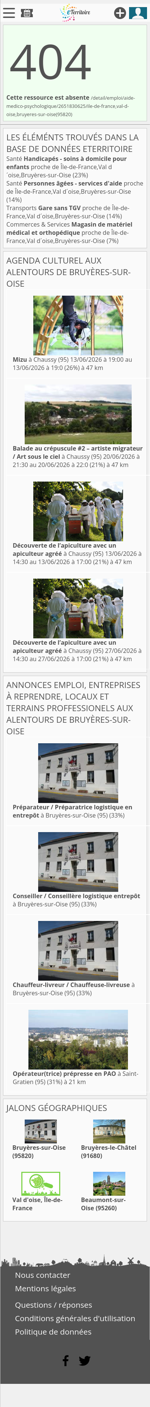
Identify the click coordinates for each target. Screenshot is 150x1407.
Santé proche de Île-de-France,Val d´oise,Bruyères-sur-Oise (66, 167)
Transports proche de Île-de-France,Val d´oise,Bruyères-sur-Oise (67, 212)
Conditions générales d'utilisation (75, 1318)
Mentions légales (45, 1288)
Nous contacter (42, 1275)
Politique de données (53, 1331)
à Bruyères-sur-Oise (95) (72, 811)
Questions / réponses (53, 1304)
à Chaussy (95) (40, 359)
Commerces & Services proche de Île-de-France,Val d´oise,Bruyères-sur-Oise (69, 232)
